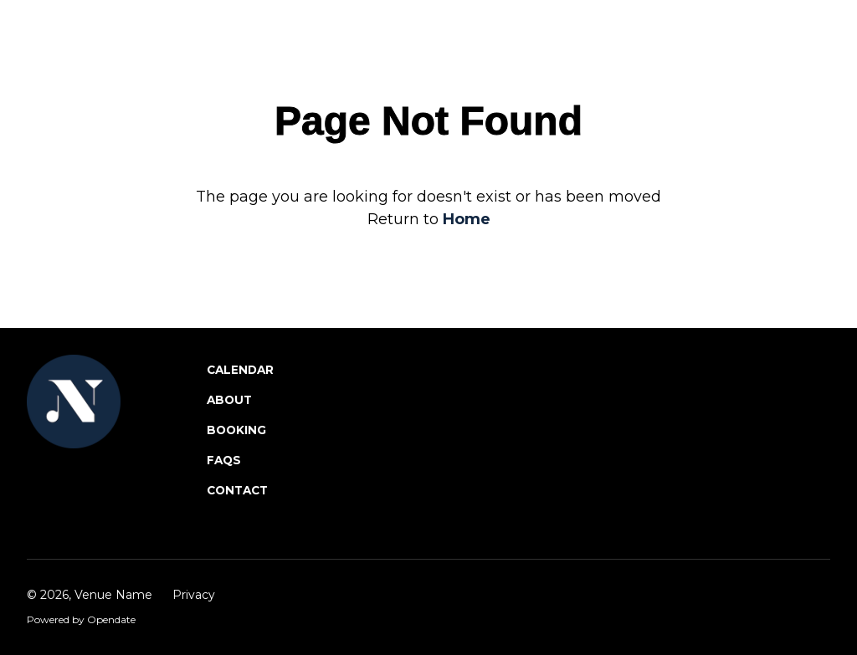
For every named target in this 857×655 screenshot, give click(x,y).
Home (466, 219)
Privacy (193, 594)
